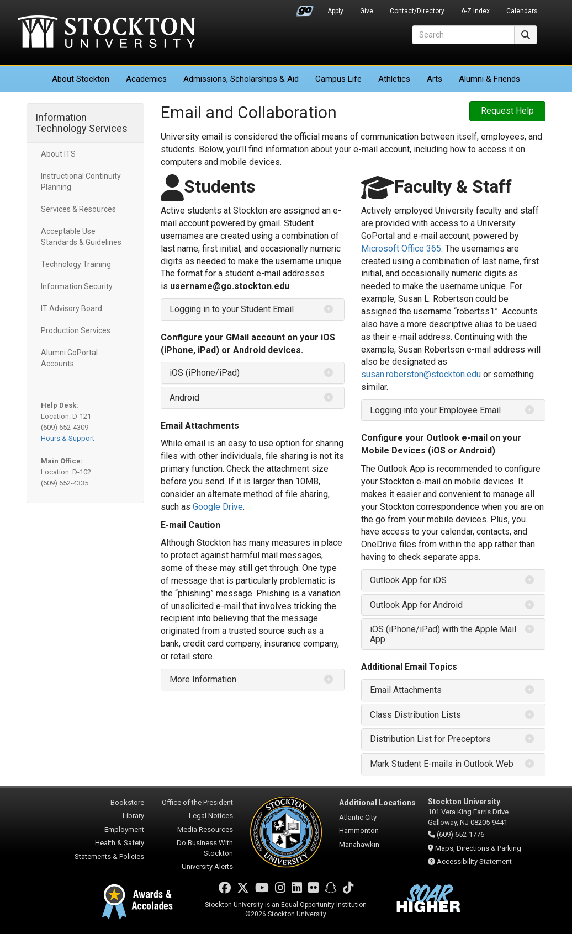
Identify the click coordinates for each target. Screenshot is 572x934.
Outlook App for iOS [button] (408, 580)
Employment (124, 829)
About (80, 79)
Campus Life (338, 79)
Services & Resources (78, 209)
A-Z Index (475, 11)
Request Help (507, 110)
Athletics (394, 79)
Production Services (75, 330)
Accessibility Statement (474, 861)
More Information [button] (203, 679)
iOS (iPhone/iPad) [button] (205, 372)
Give (366, 11)
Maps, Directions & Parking (478, 848)
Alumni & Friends (489, 79)
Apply (335, 11)
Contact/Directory (417, 11)
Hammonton (359, 830)
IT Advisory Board (71, 308)
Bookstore (127, 802)
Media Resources (205, 829)
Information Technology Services (81, 122)
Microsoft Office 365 (401, 248)
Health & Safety (119, 843)
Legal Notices (211, 816)
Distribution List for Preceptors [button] (430, 739)
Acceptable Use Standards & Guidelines (81, 237)
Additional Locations (377, 802)
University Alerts (207, 866)
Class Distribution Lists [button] (415, 714)
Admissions (241, 79)
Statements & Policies (109, 856)
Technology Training (76, 264)
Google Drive (218, 506)
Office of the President (197, 802)
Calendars (521, 11)
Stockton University (106, 33)
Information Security (77, 286)
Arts (434, 79)
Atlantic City (358, 817)
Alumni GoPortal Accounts (69, 358)
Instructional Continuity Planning (81, 181)
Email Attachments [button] (406, 690)
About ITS (58, 154)
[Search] (463, 34)
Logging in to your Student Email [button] (232, 309)
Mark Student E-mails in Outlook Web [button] (441, 764)
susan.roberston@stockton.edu (421, 374)
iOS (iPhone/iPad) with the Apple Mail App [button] (443, 634)
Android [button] (184, 397)
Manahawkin (359, 844)
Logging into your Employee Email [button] (435, 410)
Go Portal (305, 8)
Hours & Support (67, 438)
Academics (146, 79)
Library (133, 816)
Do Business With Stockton (205, 848)
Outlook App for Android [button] (416, 605)
